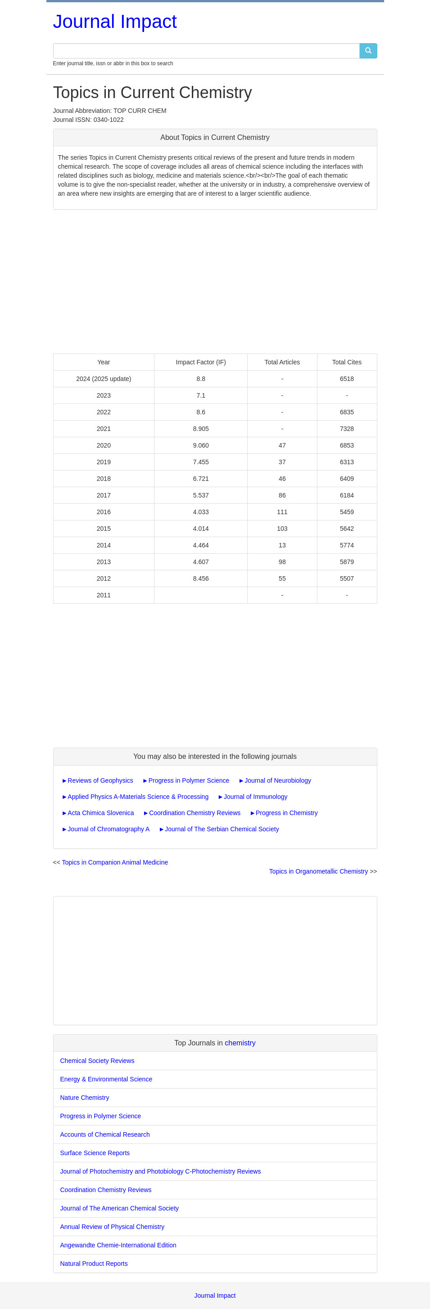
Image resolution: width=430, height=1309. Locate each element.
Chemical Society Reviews (97, 1060)
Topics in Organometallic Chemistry (318, 871)
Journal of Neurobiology (277, 780)
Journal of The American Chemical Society (119, 1208)
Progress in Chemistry (287, 812)
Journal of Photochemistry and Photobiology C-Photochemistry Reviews (160, 1171)
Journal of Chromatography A (108, 829)
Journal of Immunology (256, 796)
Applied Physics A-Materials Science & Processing (138, 796)
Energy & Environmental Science (106, 1079)
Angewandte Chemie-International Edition (118, 1245)
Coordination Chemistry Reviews (194, 812)
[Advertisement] (215, 282)
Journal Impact (115, 21)
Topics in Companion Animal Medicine (115, 862)
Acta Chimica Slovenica (101, 812)
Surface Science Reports (95, 1153)
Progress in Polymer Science (189, 780)
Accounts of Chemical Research (105, 1134)
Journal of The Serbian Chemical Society (222, 829)
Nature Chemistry (84, 1097)
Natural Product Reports (94, 1263)
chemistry (240, 1043)
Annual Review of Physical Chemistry (112, 1226)
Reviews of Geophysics (100, 780)
